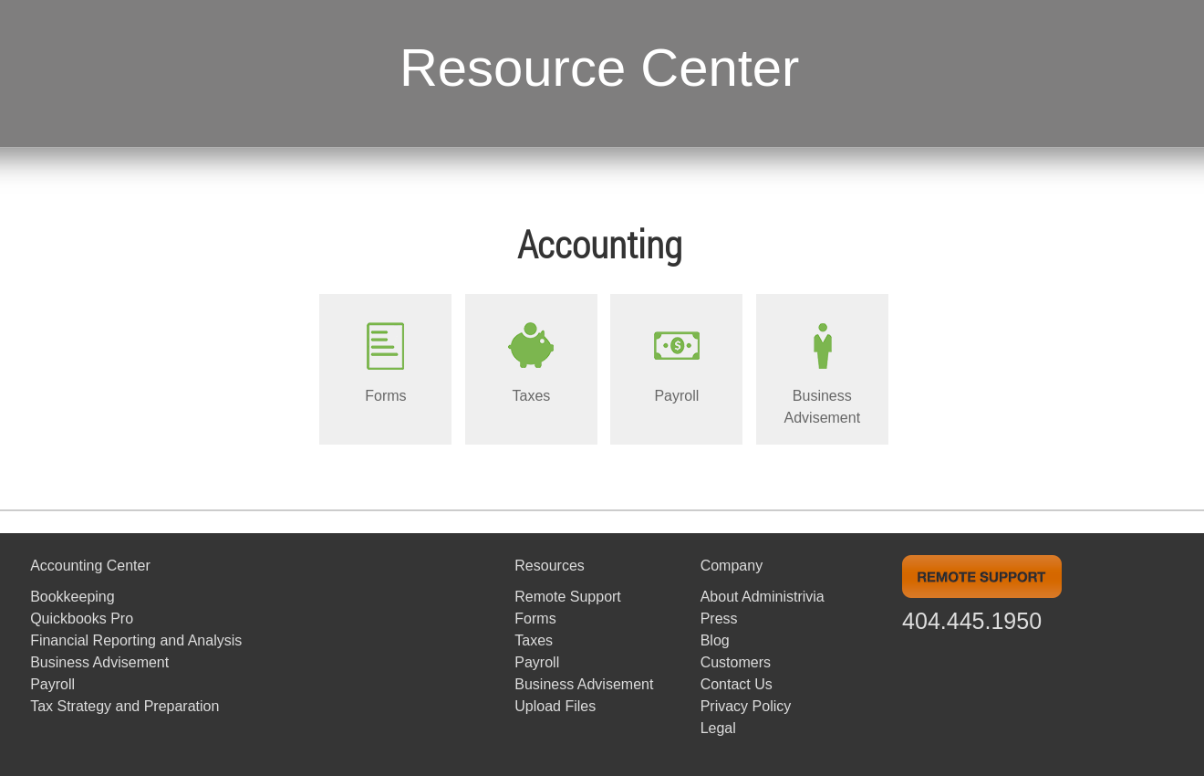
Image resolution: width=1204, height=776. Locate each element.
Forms (534, 618)
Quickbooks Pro (81, 618)
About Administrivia (763, 596)
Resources (549, 565)
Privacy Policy (746, 706)
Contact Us (737, 684)
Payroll (52, 684)
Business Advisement (99, 662)
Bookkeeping (72, 596)
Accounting (599, 243)
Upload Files (555, 706)
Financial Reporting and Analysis (136, 640)
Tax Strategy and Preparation (124, 706)
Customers (736, 662)
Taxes (533, 640)
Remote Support (567, 596)
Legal (718, 728)
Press (719, 618)
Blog (715, 640)
